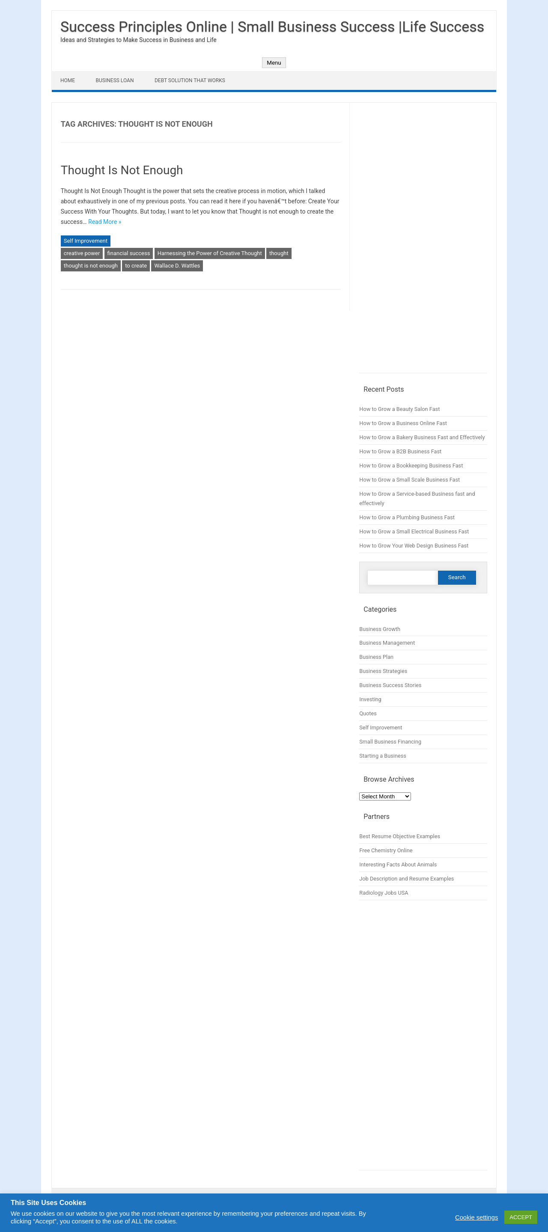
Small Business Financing (390, 741)
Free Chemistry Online (385, 850)
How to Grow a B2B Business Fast (400, 451)
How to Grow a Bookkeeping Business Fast (411, 465)
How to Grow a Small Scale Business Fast (409, 479)
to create (136, 265)
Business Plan (376, 657)
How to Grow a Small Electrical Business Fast (414, 531)
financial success (128, 253)
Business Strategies (383, 671)
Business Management (387, 643)
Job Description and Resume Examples (406, 878)
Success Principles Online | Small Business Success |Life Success (272, 26)
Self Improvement (85, 241)
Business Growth (379, 629)
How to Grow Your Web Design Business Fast (413, 545)
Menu (274, 63)
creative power (82, 253)
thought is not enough (91, 265)
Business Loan (115, 80)
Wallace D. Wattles (177, 265)
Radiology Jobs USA (383, 893)
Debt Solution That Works (190, 80)
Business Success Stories (390, 685)
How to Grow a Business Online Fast (403, 423)
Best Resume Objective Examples (399, 836)
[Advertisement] (423, 242)
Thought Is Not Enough (122, 170)
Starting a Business (382, 756)
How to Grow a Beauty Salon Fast (399, 409)
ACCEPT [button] (520, 1217)
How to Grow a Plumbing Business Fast (407, 517)
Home (67, 80)
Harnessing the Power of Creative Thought (210, 253)
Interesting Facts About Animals (398, 864)
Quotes (368, 713)
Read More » (104, 221)
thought (279, 253)
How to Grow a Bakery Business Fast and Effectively (422, 437)
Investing (370, 699)
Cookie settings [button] (476, 1217)
